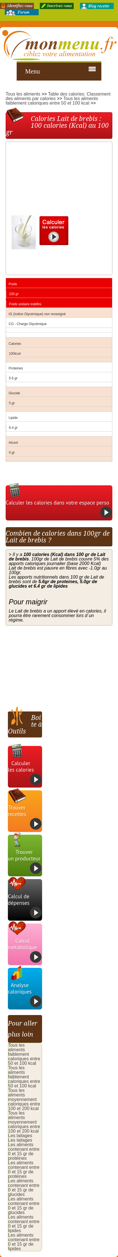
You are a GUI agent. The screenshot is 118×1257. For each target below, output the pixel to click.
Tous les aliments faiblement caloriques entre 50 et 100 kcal (52, 100)
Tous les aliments (23, 94)
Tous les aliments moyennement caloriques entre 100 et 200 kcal (24, 1099)
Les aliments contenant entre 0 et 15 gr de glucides (24, 1187)
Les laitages (20, 1135)
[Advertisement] (51, 180)
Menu (32, 71)
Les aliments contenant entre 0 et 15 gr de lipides (24, 1224)
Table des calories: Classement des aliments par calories (58, 96)
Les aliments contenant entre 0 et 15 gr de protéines (24, 1151)
